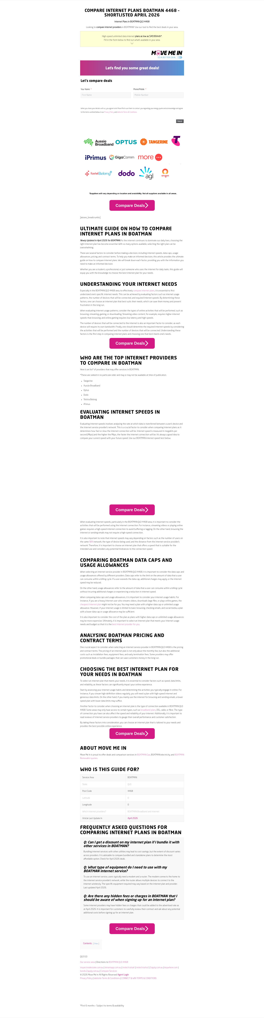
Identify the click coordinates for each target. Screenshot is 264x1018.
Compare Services (109, 971)
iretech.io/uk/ (129, 968)
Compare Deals (132, 205)
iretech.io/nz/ (142, 968)
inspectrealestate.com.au (91, 968)
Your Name (85, 89)
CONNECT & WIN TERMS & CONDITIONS (139, 978)
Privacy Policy (109, 112)
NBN (91, 542)
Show (96, 943)
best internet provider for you (126, 624)
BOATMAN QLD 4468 (118, 962)
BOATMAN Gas (143, 755)
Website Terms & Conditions (127, 112)
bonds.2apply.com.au (89, 971)
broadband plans (148, 710)
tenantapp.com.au (113, 968)
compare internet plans (144, 291)
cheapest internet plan (90, 605)
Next (179, 121)
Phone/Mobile (138, 89)
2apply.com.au (156, 968)
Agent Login (123, 975)
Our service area (87, 962)
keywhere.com (171, 968)
